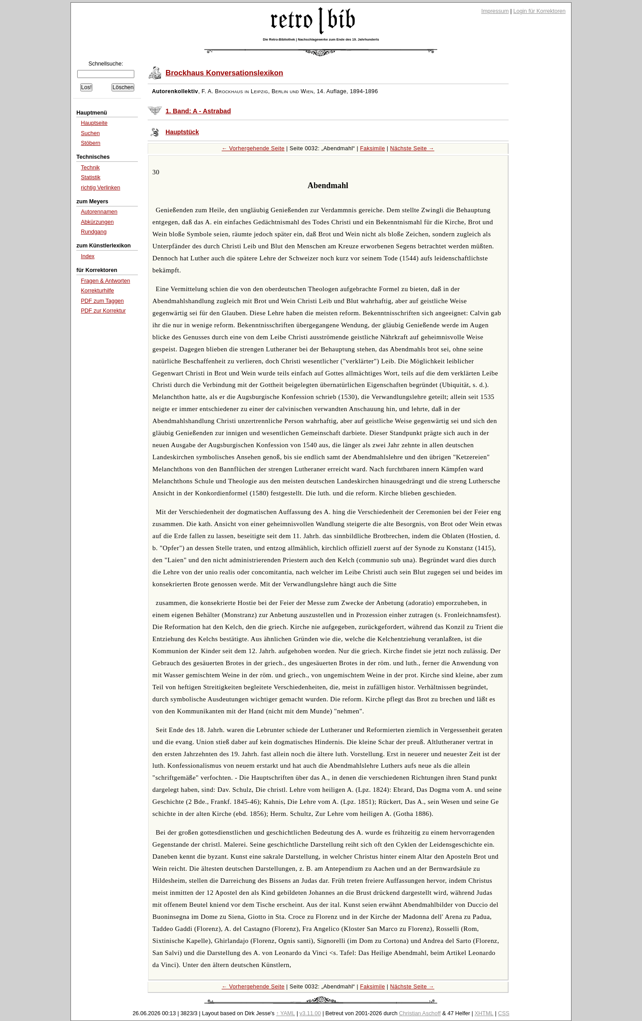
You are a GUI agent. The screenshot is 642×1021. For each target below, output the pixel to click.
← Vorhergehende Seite (253, 148)
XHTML (484, 1013)
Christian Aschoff (419, 1013)
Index (88, 256)
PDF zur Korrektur (103, 311)
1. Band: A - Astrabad (198, 111)
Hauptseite (94, 123)
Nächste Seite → (412, 148)
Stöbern (90, 143)
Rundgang (94, 232)
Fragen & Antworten (105, 281)
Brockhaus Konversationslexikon (224, 73)
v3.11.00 (310, 1013)
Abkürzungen (97, 222)
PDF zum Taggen (102, 301)
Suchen (90, 133)
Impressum (495, 11)
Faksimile (372, 148)
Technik (90, 168)
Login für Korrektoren (540, 11)
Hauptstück (182, 132)
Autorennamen (99, 212)
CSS (503, 1013)
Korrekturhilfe (97, 291)
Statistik (90, 177)
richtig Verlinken (100, 188)
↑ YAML (285, 1013)
